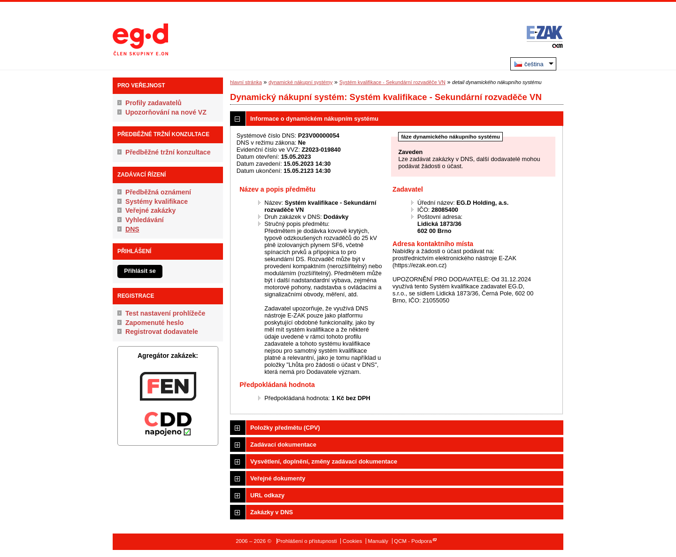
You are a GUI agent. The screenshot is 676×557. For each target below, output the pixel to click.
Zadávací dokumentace (283, 444)
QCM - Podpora (413, 541)
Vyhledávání (144, 220)
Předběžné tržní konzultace (168, 152)
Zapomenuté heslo (154, 322)
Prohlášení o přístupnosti (307, 541)
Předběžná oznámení (158, 192)
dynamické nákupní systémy (301, 82)
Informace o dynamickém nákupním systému (314, 118)
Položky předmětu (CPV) (285, 427)
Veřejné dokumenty (277, 478)
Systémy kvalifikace (156, 201)
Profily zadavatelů (153, 103)
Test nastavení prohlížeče (165, 313)
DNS (132, 229)
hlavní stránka (246, 82)
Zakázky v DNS (271, 512)
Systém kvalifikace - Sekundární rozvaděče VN (392, 82)
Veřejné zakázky (150, 210)
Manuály (378, 541)
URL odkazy (267, 495)
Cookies (352, 541)
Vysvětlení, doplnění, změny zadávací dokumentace (323, 461)
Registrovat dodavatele (161, 331)
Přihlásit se (140, 271)
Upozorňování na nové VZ (166, 112)
